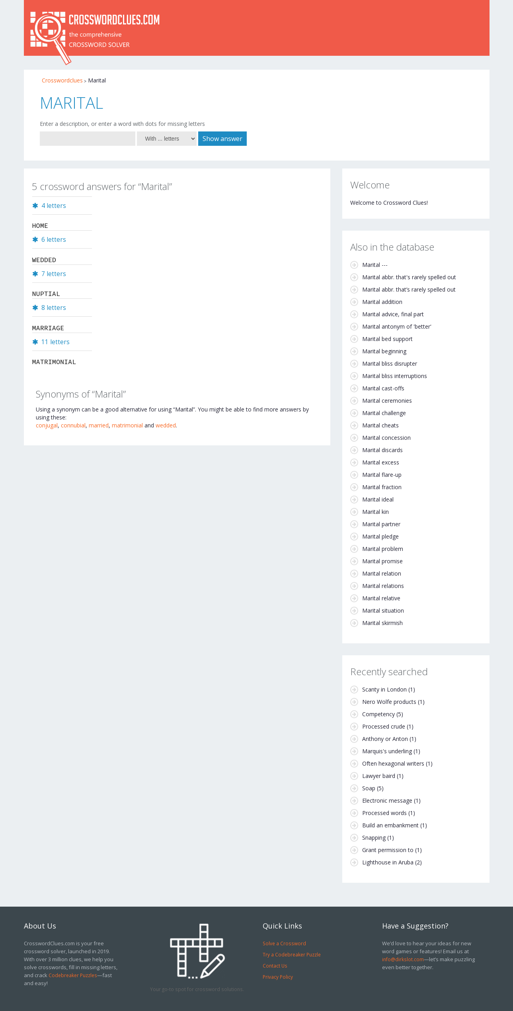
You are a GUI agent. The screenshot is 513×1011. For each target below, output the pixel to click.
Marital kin (375, 511)
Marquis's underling (387, 751)
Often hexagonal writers (393, 763)
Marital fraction (382, 487)
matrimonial (127, 425)
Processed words (384, 813)
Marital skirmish (382, 623)
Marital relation (381, 573)
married (99, 425)
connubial (73, 425)
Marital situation (383, 610)
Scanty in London (384, 689)
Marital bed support (387, 339)
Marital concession (386, 437)
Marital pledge (380, 536)
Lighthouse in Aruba (388, 862)
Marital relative (381, 598)
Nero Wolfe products (389, 701)
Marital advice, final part (393, 314)
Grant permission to (388, 850)
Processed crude (383, 726)
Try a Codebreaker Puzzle (292, 954)
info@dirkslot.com (403, 959)
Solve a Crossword (284, 943)
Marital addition (382, 302)
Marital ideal (378, 499)
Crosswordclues (62, 80)
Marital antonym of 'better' (396, 326)
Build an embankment (390, 825)
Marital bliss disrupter (389, 363)
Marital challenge (384, 413)
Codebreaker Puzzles (73, 975)
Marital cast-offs (383, 388)
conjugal (47, 425)
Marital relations (383, 586)
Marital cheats (380, 425)
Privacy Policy (278, 977)
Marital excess (380, 462)
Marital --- (375, 264)
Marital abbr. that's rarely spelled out (409, 277)
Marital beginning (384, 351)
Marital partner (381, 524)
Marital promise (382, 561)
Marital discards (382, 450)
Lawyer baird (378, 776)
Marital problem (382, 549)
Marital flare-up (382, 474)
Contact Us (275, 965)
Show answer (222, 138)
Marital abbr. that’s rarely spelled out (409, 289)
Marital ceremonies (387, 400)
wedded (166, 425)
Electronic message (387, 800)
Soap (368, 788)
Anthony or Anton (385, 739)
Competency (378, 714)
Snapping (374, 837)
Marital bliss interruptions (394, 376)
